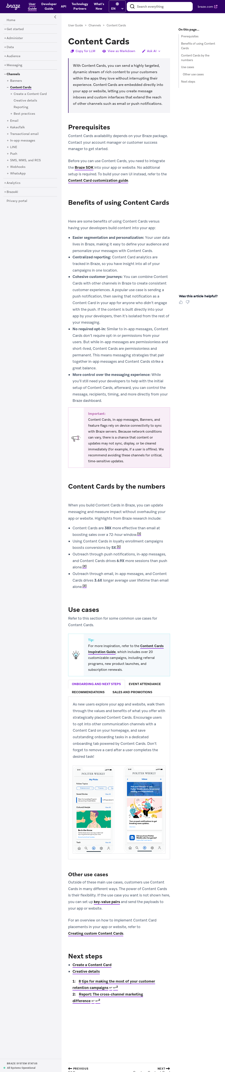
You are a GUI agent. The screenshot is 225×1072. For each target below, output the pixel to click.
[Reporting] (21, 107)
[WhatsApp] (18, 173)
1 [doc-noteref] (139, 533)
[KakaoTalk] (17, 127)
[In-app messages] (22, 140)
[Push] (13, 154)
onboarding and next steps (96, 684)
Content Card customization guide (98, 180)
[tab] (96, 684)
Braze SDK (84, 167)
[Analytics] (13, 183)
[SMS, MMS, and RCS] (25, 160)
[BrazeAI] (12, 192)
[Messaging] (14, 65)
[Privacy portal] (17, 201)
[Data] (10, 47)
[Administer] (15, 38)
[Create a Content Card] (30, 94)
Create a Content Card (92, 964)
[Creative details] (25, 100)
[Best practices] (24, 114)
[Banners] (16, 81)
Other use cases (193, 74)
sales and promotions (132, 692)
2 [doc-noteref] (84, 566)
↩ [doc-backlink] (110, 987)
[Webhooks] (17, 167)
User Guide (75, 25)
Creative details (86, 971)
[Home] (11, 20)
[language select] (117, 8)
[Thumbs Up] (182, 303)
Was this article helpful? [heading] (198, 296)
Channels (95, 25)
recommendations (88, 692)
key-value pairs (107, 901)
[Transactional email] (24, 134)
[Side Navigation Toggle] (55, 17)
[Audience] (13, 56)
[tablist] (119, 688)
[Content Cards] (19, 87)
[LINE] (13, 147)
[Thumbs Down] (188, 303)
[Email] (14, 121)
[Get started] (15, 29)
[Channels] (13, 74)
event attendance (145, 684)
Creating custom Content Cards (95, 933)
